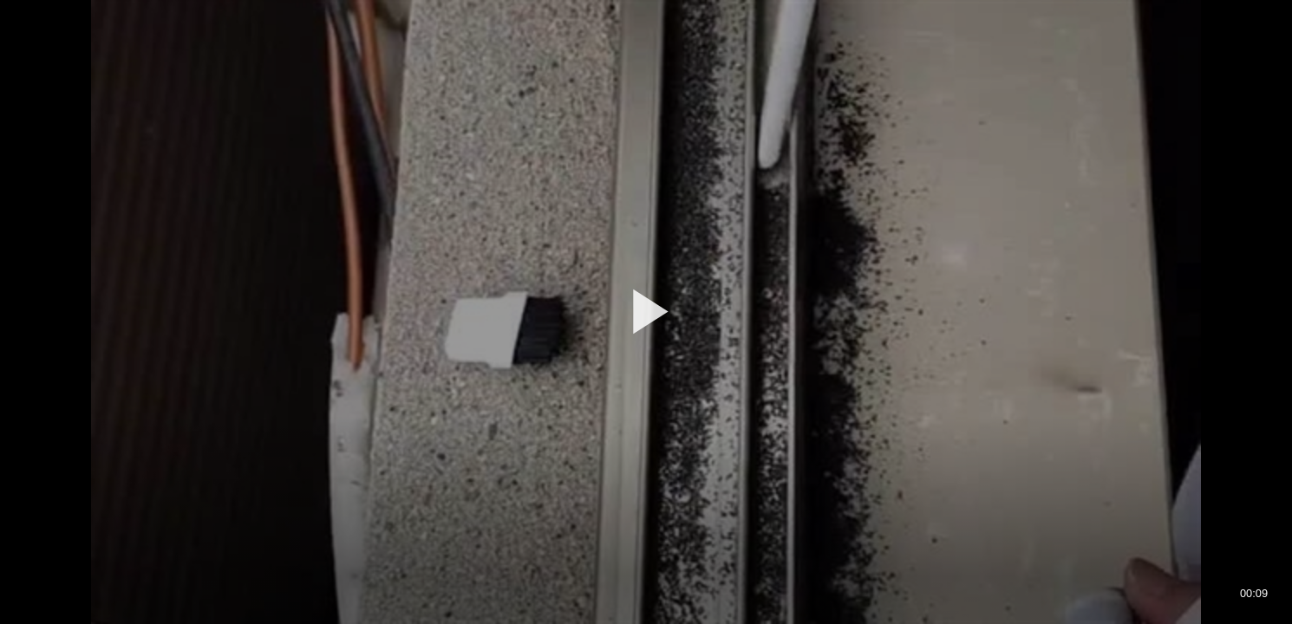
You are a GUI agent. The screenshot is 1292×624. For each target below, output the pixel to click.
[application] (646, 312)
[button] (646, 311)
